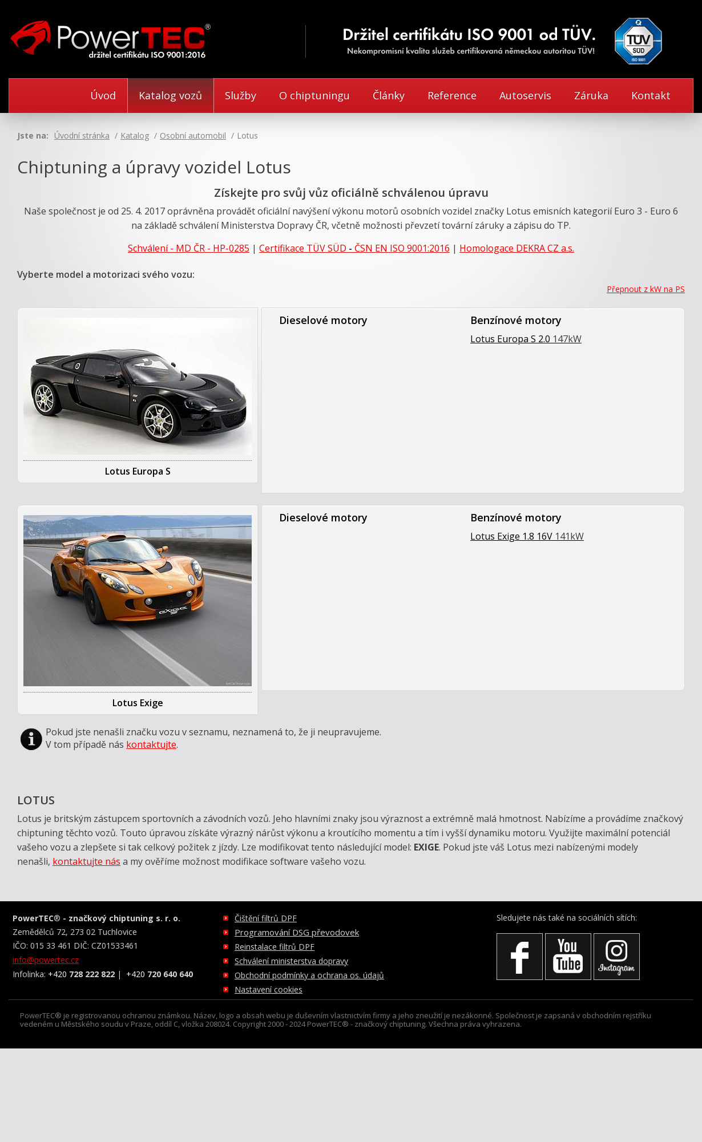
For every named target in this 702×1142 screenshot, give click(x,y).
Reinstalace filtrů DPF (274, 946)
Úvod (103, 95)
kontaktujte (151, 744)
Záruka (591, 95)
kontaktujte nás (86, 861)
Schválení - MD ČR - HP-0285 (188, 248)
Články (389, 95)
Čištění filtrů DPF (266, 918)
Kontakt (651, 95)
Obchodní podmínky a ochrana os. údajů (309, 975)
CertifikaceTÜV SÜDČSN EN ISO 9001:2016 (354, 248)
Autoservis (525, 95)
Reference (452, 95)
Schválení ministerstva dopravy (291, 960)
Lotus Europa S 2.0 (526, 339)
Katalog (134, 135)
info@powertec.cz (46, 959)
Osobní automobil (193, 135)
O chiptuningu (314, 95)
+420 (81, 974)
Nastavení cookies (268, 989)
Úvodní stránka (82, 135)
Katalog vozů (170, 95)
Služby (240, 95)
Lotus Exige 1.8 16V (527, 536)
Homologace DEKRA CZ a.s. (516, 248)
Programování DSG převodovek (297, 932)
